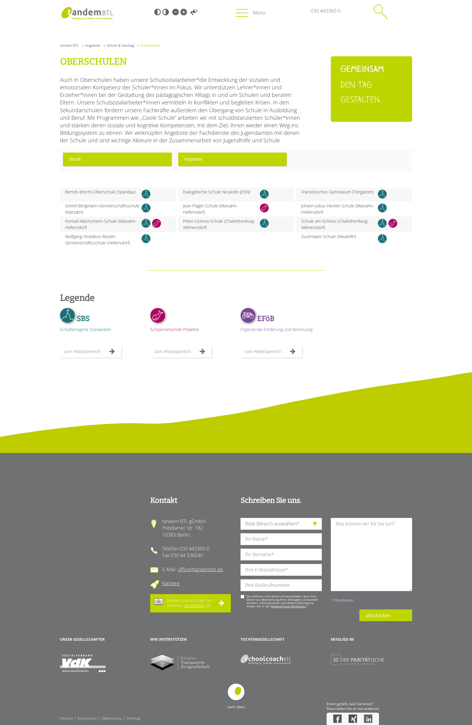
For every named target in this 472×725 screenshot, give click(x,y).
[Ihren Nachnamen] (281, 539)
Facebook (337, 718)
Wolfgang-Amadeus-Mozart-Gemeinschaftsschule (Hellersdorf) (97, 240)
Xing (353, 718)
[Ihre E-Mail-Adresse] (281, 570)
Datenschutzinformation (288, 606)
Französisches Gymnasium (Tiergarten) (337, 192)
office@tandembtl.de (200, 569)
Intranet (66, 718)
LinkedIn (368, 718)
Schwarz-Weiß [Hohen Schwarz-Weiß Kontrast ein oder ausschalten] (157, 12)
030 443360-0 (325, 11)
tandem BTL (69, 45)
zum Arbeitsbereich (82, 351)
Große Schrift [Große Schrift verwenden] (183, 12)
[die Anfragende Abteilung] (281, 524)
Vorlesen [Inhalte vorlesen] (193, 12)
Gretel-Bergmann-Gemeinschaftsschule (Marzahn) (102, 209)
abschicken (378, 615)
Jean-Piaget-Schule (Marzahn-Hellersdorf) (210, 209)
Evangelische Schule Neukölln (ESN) (216, 192)
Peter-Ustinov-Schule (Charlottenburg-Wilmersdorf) (219, 224)
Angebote (92, 45)
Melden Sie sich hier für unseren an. (189, 603)
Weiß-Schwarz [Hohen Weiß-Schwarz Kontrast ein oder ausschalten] (165, 12)
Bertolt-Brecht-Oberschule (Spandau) (100, 192)
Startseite (87, 13)
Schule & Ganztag (120, 45)
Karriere (170, 583)
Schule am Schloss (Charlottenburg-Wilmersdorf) (335, 224)
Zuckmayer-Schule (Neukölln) (328, 236)
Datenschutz (111, 718)
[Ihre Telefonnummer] (281, 585)
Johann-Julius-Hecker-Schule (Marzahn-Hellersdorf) (337, 209)
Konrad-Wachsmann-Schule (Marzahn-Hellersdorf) (101, 224)
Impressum (87, 718)
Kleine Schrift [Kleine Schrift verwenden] (175, 12)
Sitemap (133, 718)
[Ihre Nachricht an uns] (371, 554)
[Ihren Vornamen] (281, 554)
